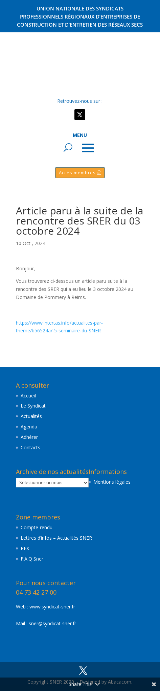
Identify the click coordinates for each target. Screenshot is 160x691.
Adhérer (29, 437)
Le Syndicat (33, 405)
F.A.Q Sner (32, 558)
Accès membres (77, 173)
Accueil (28, 395)
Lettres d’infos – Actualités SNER (56, 538)
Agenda (29, 426)
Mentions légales (112, 482)
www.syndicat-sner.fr (52, 606)
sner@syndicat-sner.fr (52, 623)
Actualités (31, 416)
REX (25, 548)
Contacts (30, 447)
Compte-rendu (36, 527)
